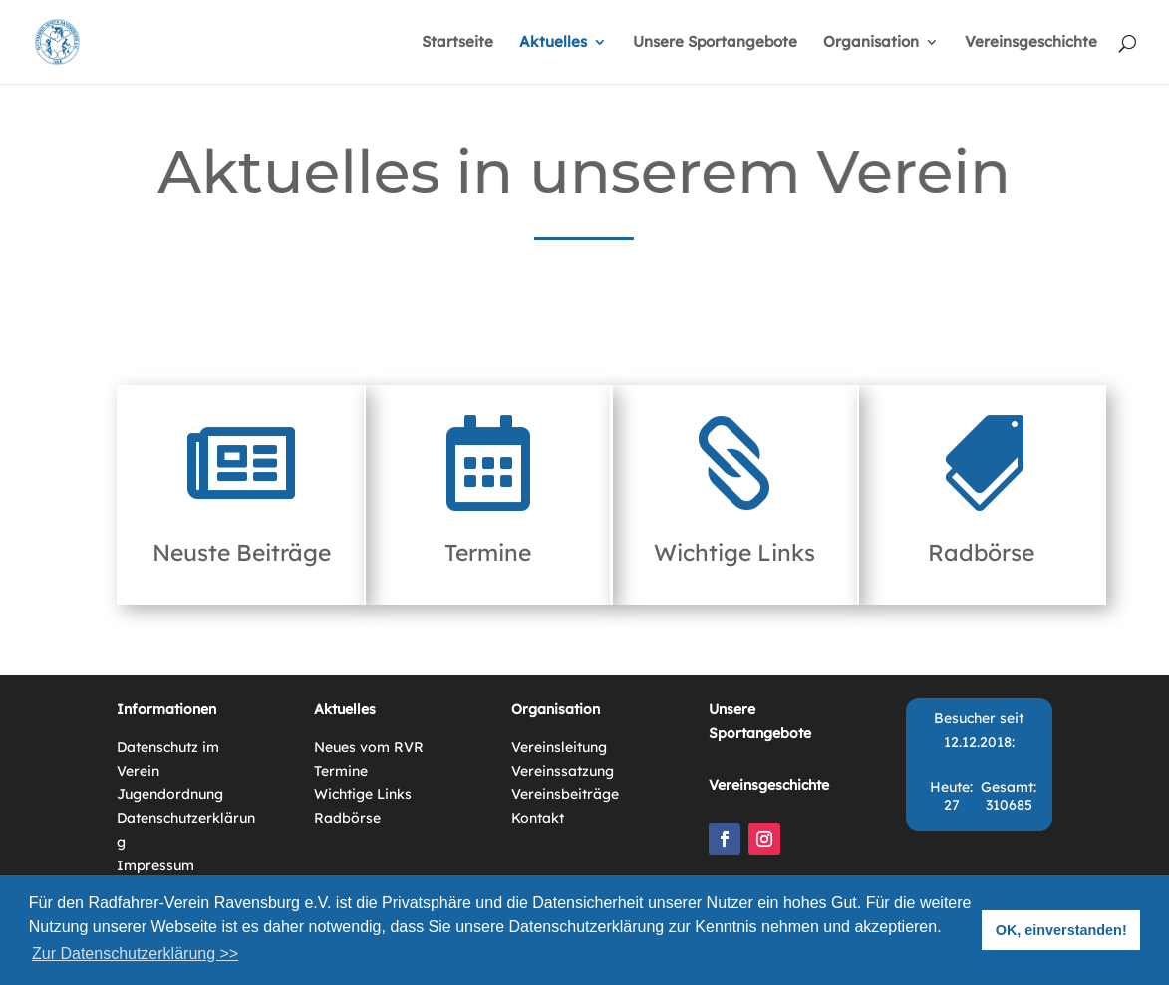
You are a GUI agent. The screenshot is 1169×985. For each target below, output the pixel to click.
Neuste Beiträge (241, 552)
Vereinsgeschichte (1031, 43)
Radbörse (981, 552)
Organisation (871, 43)
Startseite (457, 43)
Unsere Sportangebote (715, 43)
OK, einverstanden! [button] (1061, 930)
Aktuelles (553, 43)
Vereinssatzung (562, 771)
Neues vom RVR (369, 747)
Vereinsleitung (559, 747)
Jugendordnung (170, 794)
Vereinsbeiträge (565, 794)
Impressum (155, 865)
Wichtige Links (734, 552)
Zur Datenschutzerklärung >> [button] (135, 953)
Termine (487, 552)
